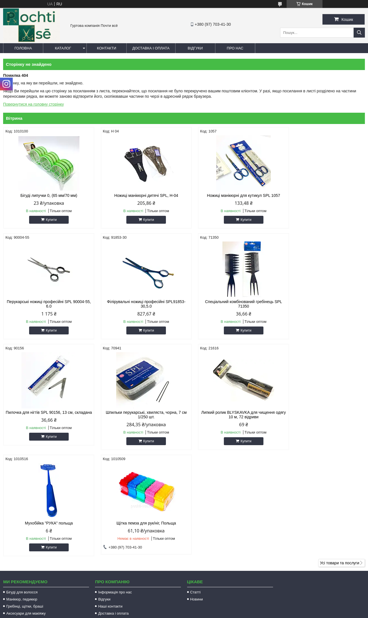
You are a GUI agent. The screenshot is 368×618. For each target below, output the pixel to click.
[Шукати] (359, 33)
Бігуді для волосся (22, 490)
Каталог (63, 48)
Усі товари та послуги (339, 461)
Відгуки (195, 48)
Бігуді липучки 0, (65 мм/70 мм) (46, 195)
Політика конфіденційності (230, 613)
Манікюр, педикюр (21, 497)
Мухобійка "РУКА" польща (138, 417)
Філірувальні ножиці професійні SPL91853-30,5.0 (46, 308)
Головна (23, 48)
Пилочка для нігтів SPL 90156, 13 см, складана (230, 308)
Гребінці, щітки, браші (24, 504)
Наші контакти (110, 504)
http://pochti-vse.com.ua (214, 543)
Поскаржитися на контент (186, 613)
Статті (195, 490)
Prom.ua (210, 608)
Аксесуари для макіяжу (26, 512)
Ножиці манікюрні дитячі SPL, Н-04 (138, 195)
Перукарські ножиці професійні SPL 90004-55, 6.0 (322, 197)
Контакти (106, 48)
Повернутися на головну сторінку (33, 104)
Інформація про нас (115, 490)
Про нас (235, 48)
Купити (48, 220)
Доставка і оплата (151, 48)
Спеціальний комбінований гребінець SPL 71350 (137, 308)
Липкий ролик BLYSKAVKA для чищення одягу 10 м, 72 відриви (46, 419)
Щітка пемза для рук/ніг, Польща (229, 417)
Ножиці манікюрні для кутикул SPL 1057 (230, 195)
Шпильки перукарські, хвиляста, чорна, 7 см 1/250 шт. (322, 308)
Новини (196, 497)
